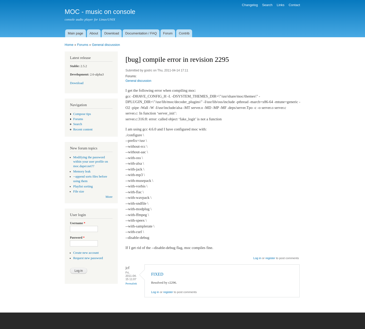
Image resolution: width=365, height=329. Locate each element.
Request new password (88, 258)
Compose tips (82, 114)
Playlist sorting (83, 186)
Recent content (83, 129)
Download (111, 33)
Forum (168, 33)
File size (78, 191)
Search (267, 5)
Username (77, 223)
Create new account (86, 253)
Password (77, 237)
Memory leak (82, 171)
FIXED (157, 274)
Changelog (250, 5)
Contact (294, 5)
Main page (75, 33)
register (270, 258)
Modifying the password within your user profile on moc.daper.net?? (90, 162)
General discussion (106, 45)
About (93, 33)
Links (280, 5)
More (109, 197)
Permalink (131, 283)
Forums (82, 45)
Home (69, 45)
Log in (257, 258)
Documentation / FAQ (141, 33)
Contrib (184, 33)
